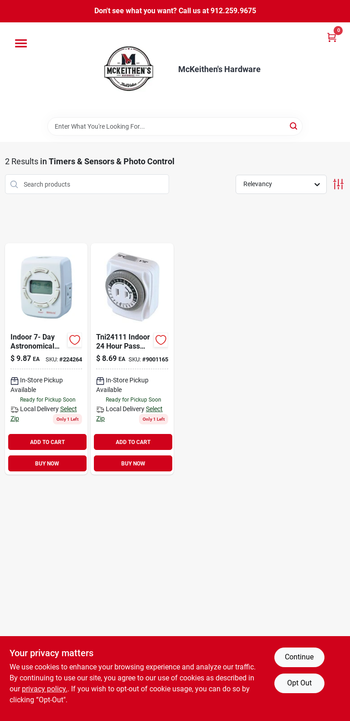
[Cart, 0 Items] (331, 37)
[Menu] (21, 43)
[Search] (294, 125)
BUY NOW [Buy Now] (47, 463)
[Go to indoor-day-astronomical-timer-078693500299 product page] (46, 359)
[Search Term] (175, 126)
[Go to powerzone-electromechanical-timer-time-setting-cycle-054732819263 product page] (132, 359)
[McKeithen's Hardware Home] (131, 70)
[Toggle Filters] (338, 184)
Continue (299, 657)
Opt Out (299, 683)
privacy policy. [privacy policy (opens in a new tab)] (44, 688)
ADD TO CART (47, 442)
